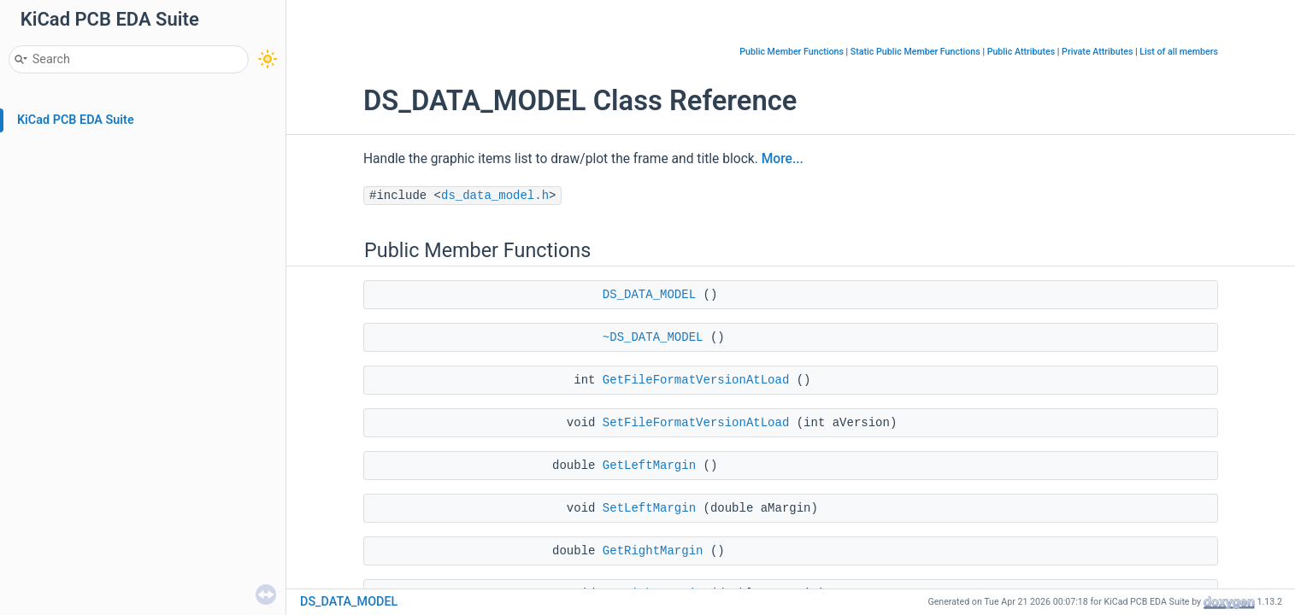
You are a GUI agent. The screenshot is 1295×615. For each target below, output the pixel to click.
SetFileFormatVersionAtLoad (696, 423)
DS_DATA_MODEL (649, 295)
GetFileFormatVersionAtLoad (696, 380)
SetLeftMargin (649, 508)
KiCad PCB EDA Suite (75, 120)
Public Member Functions (791, 51)
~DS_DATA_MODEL (653, 337)
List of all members (1178, 51)
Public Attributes (1021, 51)
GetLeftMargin (649, 465)
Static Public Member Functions (915, 51)
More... (782, 159)
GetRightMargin (653, 551)
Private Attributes (1097, 51)
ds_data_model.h (495, 195)
